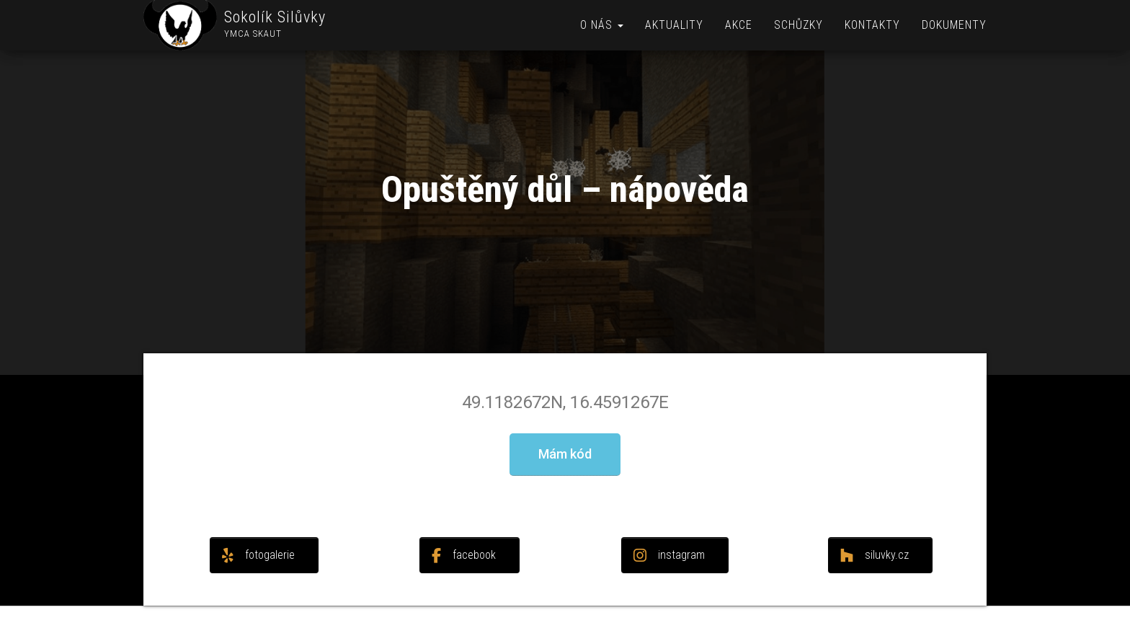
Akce (738, 25)
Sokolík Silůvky (275, 17)
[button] (565, 454)
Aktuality (674, 25)
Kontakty (872, 25)
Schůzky (798, 25)
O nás (601, 25)
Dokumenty (954, 25)
